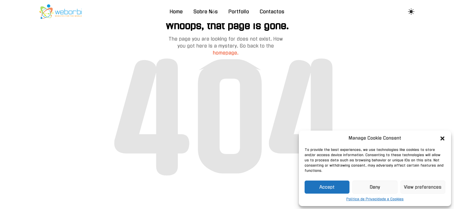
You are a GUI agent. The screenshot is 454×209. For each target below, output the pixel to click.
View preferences (423, 187)
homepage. (226, 53)
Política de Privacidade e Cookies (375, 199)
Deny (375, 187)
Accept (327, 187)
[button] (442, 138)
